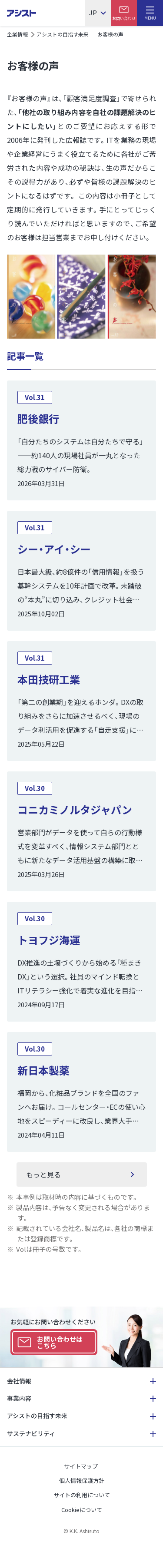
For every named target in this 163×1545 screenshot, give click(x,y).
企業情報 (17, 34)
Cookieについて (81, 1509)
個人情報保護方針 (81, 1480)
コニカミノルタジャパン (74, 809)
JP (93, 13)
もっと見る (43, 1174)
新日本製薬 (43, 1070)
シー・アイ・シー (54, 548)
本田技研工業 (48, 679)
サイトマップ (81, 1466)
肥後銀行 (38, 418)
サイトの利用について (81, 1495)
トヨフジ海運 (48, 939)
